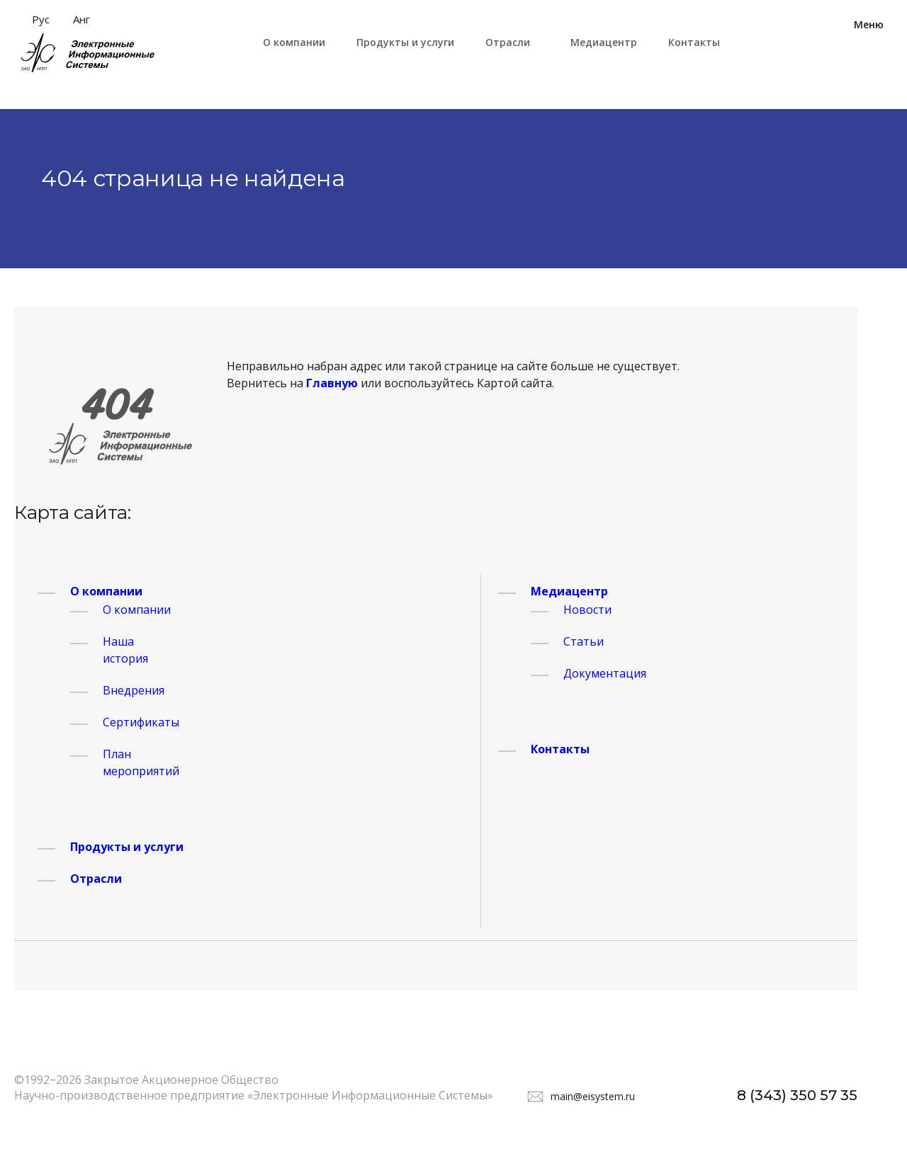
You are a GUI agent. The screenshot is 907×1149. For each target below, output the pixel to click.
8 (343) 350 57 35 (797, 1095)
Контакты (694, 42)
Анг (81, 19)
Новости (587, 609)
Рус (41, 19)
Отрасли (507, 42)
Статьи (583, 641)
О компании (294, 42)
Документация (604, 673)
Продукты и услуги (405, 42)
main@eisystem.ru (593, 1096)
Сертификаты (141, 722)
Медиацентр (603, 42)
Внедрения (133, 690)
